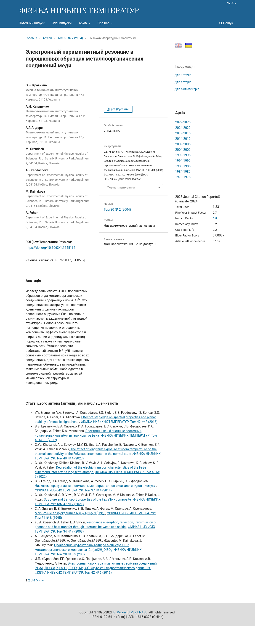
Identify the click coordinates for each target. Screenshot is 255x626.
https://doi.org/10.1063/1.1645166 (50, 247)
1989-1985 (183, 166)
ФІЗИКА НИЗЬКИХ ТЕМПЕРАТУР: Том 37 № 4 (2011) (73, 490)
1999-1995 (183, 155)
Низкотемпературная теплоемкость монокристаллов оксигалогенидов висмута (95, 486)
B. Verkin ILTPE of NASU (130, 612)
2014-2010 (183, 139)
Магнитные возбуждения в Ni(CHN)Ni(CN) (70, 513)
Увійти (231, 3)
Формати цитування (121, 187)
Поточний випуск (32, 23)
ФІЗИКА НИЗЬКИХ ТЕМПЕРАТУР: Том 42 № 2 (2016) (118, 422)
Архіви (47, 38)
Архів (83, 23)
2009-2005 (183, 144)
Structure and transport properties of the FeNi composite (88, 499)
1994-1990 (183, 160)
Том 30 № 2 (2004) (70, 38)
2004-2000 (183, 149)
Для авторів (183, 82)
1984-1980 (183, 171)
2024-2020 (183, 128)
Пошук (226, 23)
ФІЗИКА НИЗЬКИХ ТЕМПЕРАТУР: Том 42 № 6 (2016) (73, 572)
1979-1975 (183, 177)
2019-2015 (183, 133)
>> (43, 580)
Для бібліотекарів (187, 89)
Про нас (103, 23)
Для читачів (183, 75)
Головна (31, 38)
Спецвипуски (62, 23)
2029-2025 (183, 122)
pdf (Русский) (120, 109)
